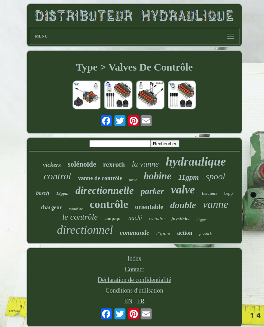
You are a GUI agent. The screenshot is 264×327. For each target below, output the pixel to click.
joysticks (181, 218)
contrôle (109, 204)
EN (128, 301)
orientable (149, 206)
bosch (42, 193)
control (57, 176)
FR (141, 301)
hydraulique (196, 161)
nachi (135, 217)
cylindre (156, 218)
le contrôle (80, 216)
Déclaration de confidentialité (134, 279)
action (184, 233)
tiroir (133, 180)
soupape (112, 218)
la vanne (145, 164)
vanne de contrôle (100, 178)
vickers (52, 164)
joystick (205, 233)
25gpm (163, 233)
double (183, 205)
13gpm (62, 193)
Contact (134, 269)
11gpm (188, 177)
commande (135, 232)
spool (215, 176)
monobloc (76, 209)
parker (152, 191)
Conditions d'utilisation (134, 290)
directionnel (85, 229)
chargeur (51, 207)
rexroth (114, 164)
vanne (215, 204)
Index (134, 258)
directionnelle (104, 190)
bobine (158, 175)
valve (183, 189)
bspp (228, 193)
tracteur (209, 193)
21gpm (201, 220)
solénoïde (82, 164)
